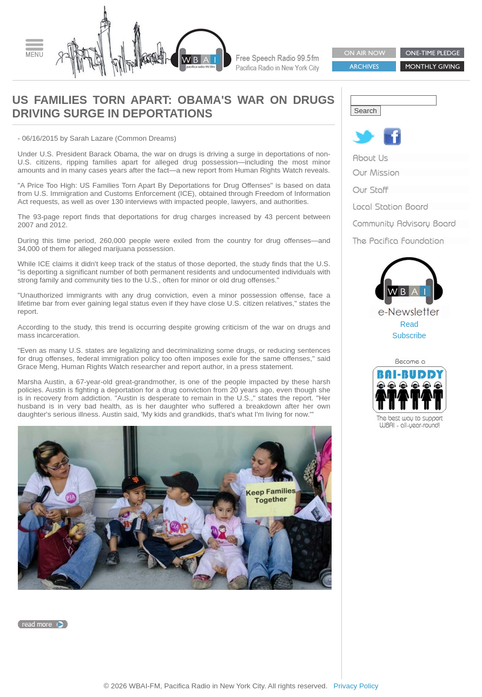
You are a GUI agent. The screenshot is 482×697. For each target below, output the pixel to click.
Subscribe (409, 335)
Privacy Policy (356, 686)
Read (409, 324)
